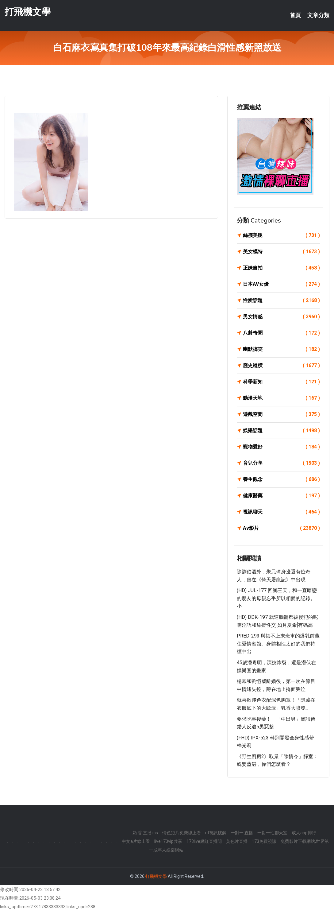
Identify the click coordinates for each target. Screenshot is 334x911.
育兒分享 (281, 463)
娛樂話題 (281, 430)
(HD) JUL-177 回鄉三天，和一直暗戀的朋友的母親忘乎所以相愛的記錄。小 (277, 598)
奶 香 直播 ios (145, 832)
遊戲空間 (281, 414)
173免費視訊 (264, 841)
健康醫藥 (281, 495)
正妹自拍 (281, 268)
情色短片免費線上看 (181, 832)
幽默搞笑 (281, 349)
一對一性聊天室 (272, 832)
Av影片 (281, 528)
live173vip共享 (168, 841)
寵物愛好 (281, 447)
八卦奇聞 (281, 333)
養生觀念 (281, 479)
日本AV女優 (281, 284)
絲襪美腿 (281, 235)
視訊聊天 (281, 512)
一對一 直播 (242, 832)
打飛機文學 (28, 11)
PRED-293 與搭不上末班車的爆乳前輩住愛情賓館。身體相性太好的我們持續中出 (278, 643)
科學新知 (281, 382)
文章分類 (318, 15)
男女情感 (281, 316)
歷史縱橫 (281, 365)
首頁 (295, 15)
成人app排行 (304, 832)
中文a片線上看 (136, 841)
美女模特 (281, 251)
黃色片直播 (237, 841)
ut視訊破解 (215, 832)
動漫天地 (281, 398)
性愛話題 (281, 300)
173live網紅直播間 (204, 841)
